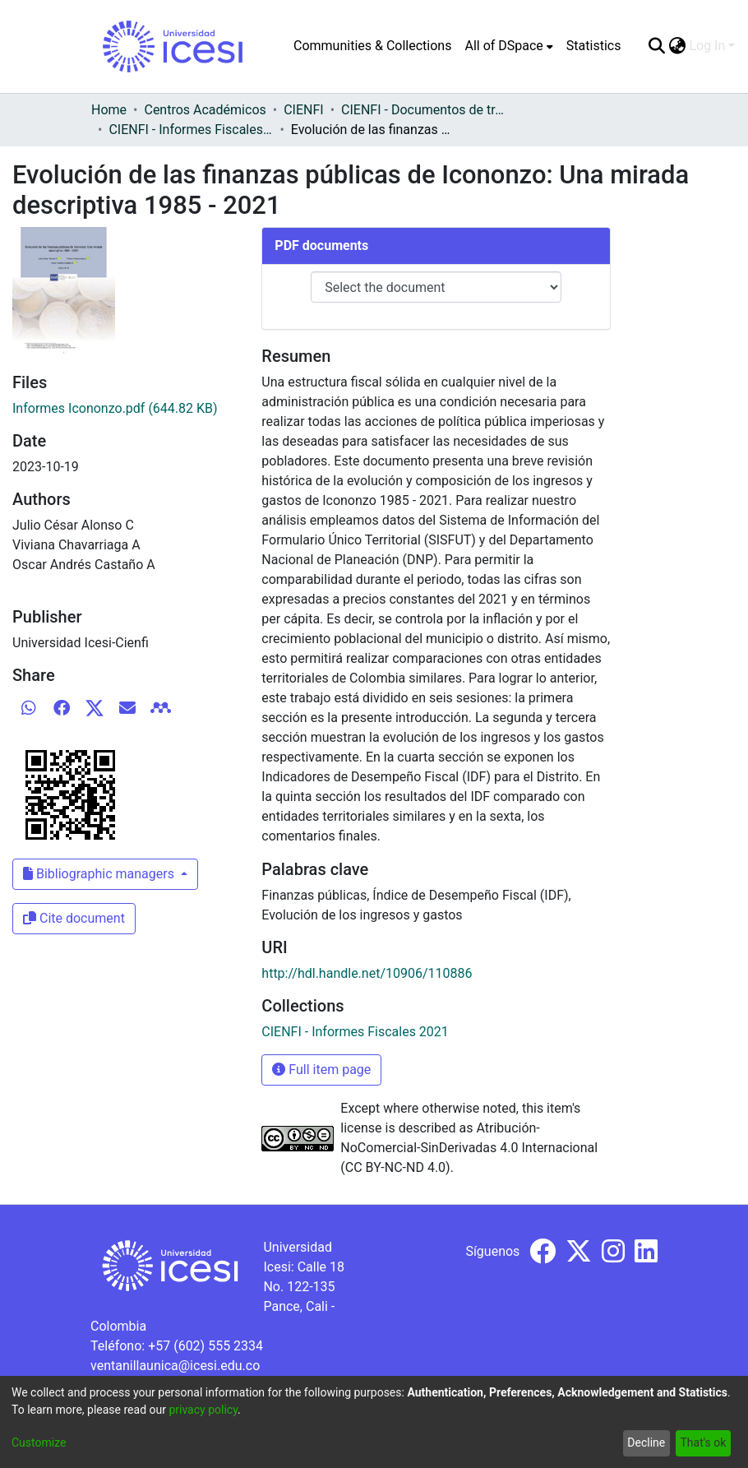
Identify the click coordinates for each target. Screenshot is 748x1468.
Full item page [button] (321, 1069)
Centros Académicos (204, 110)
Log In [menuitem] (707, 45)
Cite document (74, 918)
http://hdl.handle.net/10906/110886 (366, 973)
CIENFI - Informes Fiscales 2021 (191, 129)
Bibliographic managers (100, 874)
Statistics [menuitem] (593, 45)
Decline (646, 1442)
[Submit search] (656, 46)
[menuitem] (508, 46)
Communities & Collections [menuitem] (372, 45)
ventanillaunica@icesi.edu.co (175, 1365)
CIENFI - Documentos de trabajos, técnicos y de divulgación (423, 110)
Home (109, 110)
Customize (39, 1442)
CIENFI (303, 110)
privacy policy (203, 1409)
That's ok (703, 1442)
